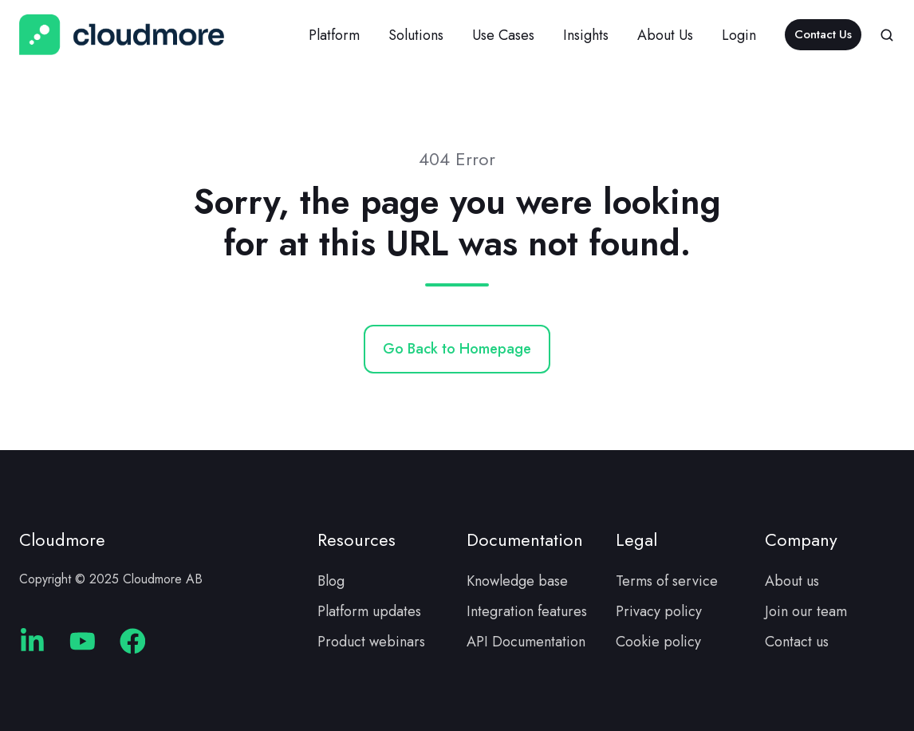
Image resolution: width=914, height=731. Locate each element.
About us (792, 581)
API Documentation (526, 641)
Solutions (415, 35)
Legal (636, 540)
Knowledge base (517, 581)
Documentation (525, 540)
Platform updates (369, 611)
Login (739, 35)
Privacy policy (659, 611)
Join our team (806, 611)
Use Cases (503, 35)
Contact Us (823, 34)
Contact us (797, 641)
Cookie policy (658, 641)
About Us (665, 35)
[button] (887, 35)
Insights (586, 35)
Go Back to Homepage (457, 348)
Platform (334, 35)
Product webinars (371, 641)
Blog (331, 581)
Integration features (527, 611)
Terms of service (667, 581)
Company (801, 540)
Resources (356, 540)
